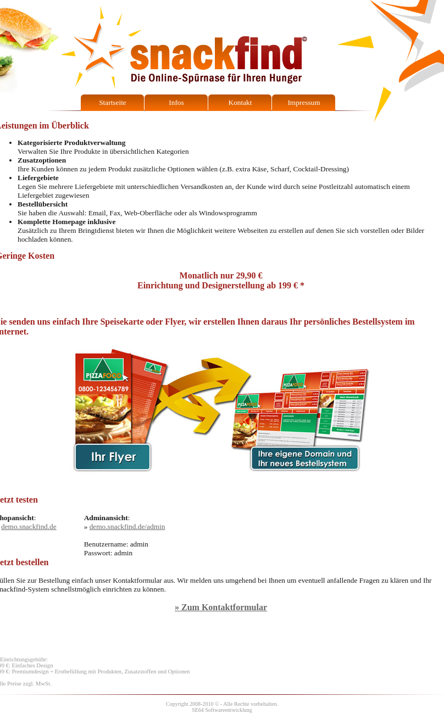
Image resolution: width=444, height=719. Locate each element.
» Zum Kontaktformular (221, 607)
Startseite (112, 102)
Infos (176, 102)
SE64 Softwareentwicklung (222, 710)
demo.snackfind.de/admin (127, 526)
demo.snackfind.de (29, 526)
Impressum (303, 102)
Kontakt (240, 102)
